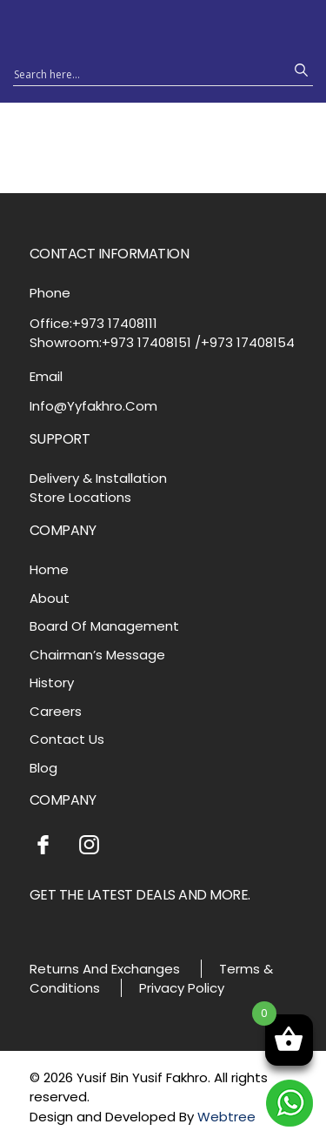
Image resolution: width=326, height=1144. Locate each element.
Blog (43, 768)
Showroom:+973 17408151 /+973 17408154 (162, 342)
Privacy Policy (181, 988)
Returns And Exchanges (105, 969)
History (52, 682)
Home (49, 569)
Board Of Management (104, 626)
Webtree (226, 1116)
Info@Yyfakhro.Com (93, 406)
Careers (56, 711)
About (50, 598)
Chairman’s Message (97, 655)
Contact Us (67, 739)
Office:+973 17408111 (93, 323)
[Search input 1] (147, 73)
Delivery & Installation (98, 478)
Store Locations (80, 497)
